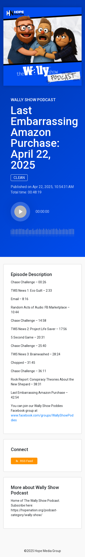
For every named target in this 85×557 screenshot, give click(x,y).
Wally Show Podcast (33, 99)
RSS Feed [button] (24, 461)
